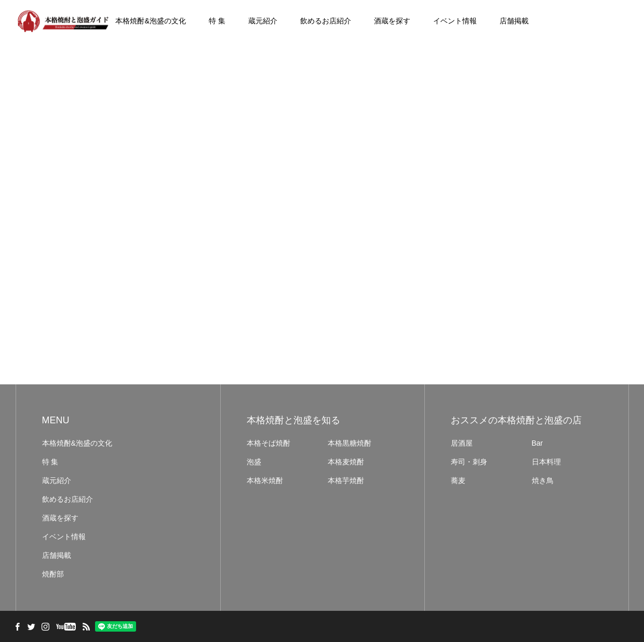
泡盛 (254, 462)
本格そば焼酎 (268, 443)
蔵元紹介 (262, 21)
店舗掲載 (514, 21)
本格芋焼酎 (346, 480)
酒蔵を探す (392, 21)
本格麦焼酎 (346, 462)
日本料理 (546, 462)
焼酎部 (53, 574)
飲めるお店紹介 (325, 21)
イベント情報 (455, 21)
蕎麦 (458, 480)
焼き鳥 (543, 480)
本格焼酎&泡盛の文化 (150, 21)
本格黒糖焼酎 (349, 443)
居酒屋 (462, 443)
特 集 (217, 21)
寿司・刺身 (469, 462)
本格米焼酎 (265, 480)
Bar (537, 443)
